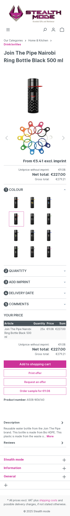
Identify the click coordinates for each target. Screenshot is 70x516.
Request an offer (35, 382)
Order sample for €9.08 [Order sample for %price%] (35, 391)
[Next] (63, 138)
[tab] (34, 429)
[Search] (45, 29)
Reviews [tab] (34, 442)
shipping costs (48, 500)
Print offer (35, 373)
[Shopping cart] (62, 29)
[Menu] (8, 29)
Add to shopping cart (35, 364)
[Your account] (53, 29)
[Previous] (6, 138)
